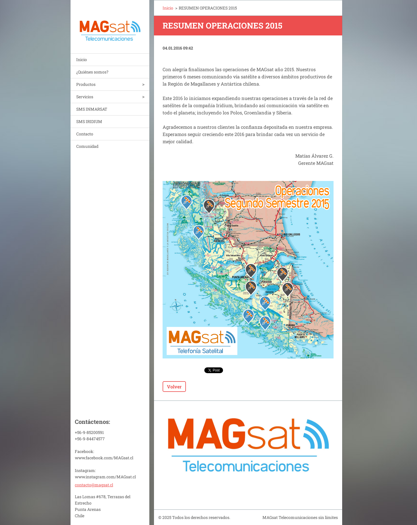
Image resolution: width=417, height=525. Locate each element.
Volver (174, 387)
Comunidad (87, 146)
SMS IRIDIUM (89, 121)
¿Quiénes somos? (92, 72)
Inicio (81, 59)
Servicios (84, 96)
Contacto (84, 134)
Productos (86, 84)
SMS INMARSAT (91, 109)
